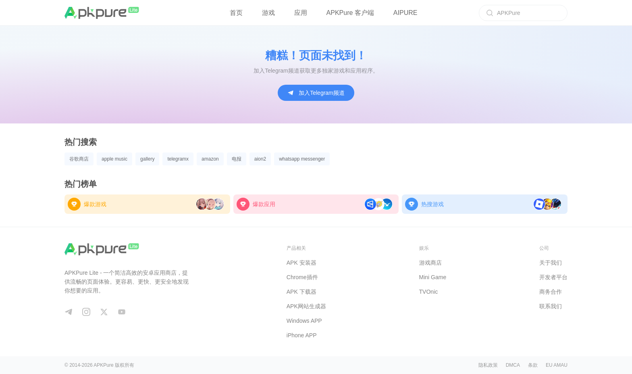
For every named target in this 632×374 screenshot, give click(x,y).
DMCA (513, 365)
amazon (210, 159)
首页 (236, 12)
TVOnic (428, 291)
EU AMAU (557, 365)
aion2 (260, 159)
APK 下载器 (301, 291)
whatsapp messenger (302, 159)
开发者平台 (553, 277)
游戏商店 (430, 262)
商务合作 (550, 291)
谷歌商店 (79, 159)
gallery (147, 159)
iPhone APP (302, 335)
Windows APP (304, 321)
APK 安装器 (301, 262)
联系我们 (550, 306)
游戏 (268, 12)
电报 (236, 159)
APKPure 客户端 (350, 12)
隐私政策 (488, 365)
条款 (533, 365)
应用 (300, 12)
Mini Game (433, 277)
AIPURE (405, 12)
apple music (114, 159)
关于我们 (550, 262)
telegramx (178, 159)
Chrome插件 (302, 277)
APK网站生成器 (306, 306)
